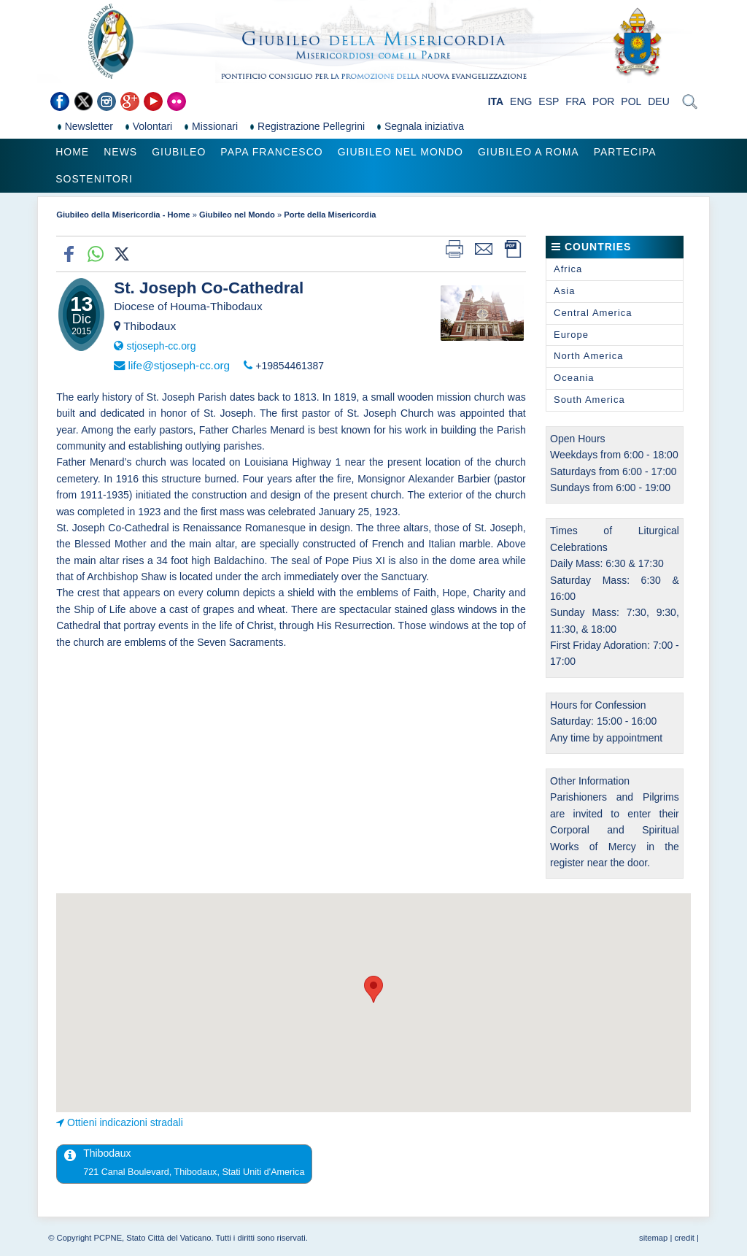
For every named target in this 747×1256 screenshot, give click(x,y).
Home (72, 152)
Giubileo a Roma (528, 152)
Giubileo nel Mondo (400, 152)
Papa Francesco (271, 152)
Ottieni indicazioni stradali (125, 1122)
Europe (571, 334)
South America (589, 399)
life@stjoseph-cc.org (179, 365)
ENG (521, 101)
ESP (548, 101)
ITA (496, 101)
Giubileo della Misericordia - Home (123, 214)
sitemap (653, 1237)
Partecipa (625, 152)
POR (603, 101)
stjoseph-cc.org (161, 346)
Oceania (574, 377)
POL (631, 101)
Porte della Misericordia (330, 214)
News (120, 152)
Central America (593, 312)
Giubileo (179, 152)
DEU (659, 101)
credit (684, 1237)
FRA (575, 101)
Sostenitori (94, 179)
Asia (564, 290)
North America (588, 355)
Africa (568, 268)
